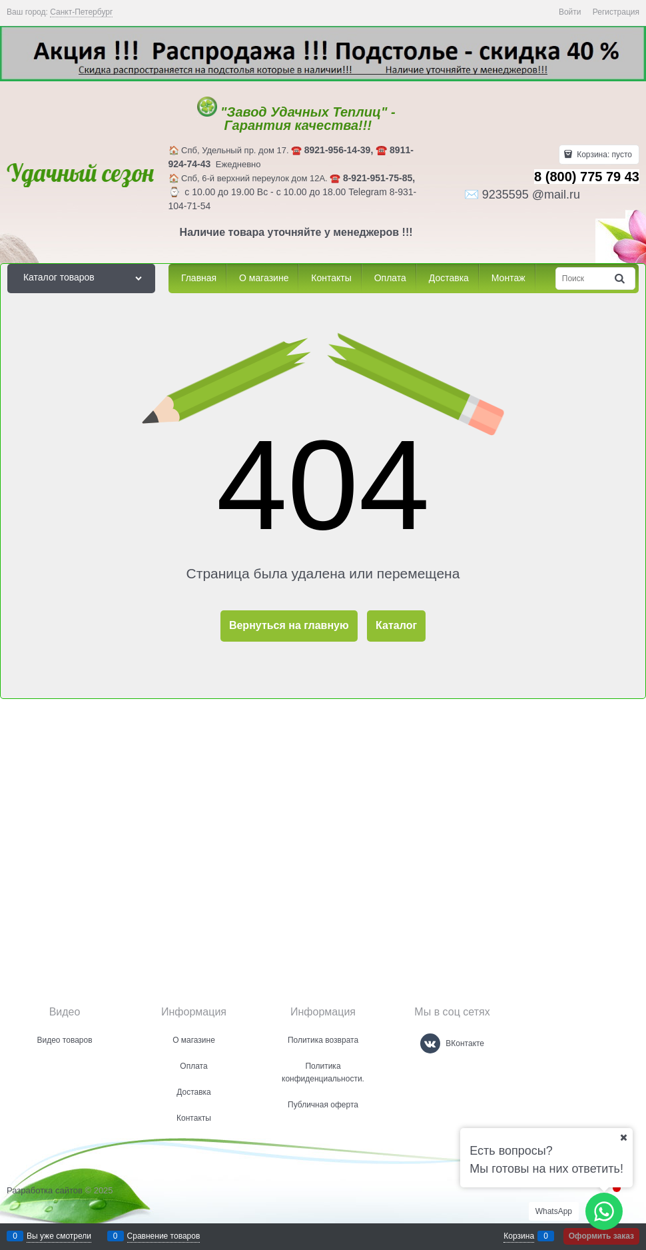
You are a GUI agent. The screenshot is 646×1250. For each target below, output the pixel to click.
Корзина (518, 1236)
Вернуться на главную (289, 625)
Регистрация (616, 12)
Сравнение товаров (163, 1236)
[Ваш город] (623, 1137)
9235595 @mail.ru (531, 194)
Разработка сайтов (45, 1190)
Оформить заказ (601, 1236)
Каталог (396, 625)
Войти (570, 12)
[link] (81, 12)
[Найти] (620, 278)
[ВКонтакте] (430, 1043)
